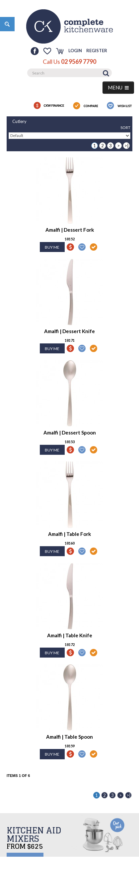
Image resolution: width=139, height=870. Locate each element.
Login (75, 50)
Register (96, 50)
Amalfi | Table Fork (69, 534)
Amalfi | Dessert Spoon (69, 432)
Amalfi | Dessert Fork (69, 230)
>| (126, 145)
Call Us (69, 61)
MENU (118, 87)
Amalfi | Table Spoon (69, 737)
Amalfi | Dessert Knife (69, 331)
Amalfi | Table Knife (69, 635)
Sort (125, 127)
